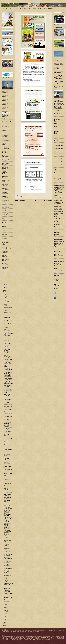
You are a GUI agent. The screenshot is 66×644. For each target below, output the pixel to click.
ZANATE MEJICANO (57, 83)
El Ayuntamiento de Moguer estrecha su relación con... (7, 549)
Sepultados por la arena (58, 275)
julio (4, 604)
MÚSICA (3, 211)
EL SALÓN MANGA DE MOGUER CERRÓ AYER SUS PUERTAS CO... (8, 410)
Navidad (3, 214)
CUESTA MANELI (5, 116)
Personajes (4, 227)
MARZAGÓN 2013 (5, 108)
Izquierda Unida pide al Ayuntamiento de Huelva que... (8, 425)
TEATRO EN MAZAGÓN (8, 335)
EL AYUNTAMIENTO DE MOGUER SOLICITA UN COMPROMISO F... (8, 591)
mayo (5, 607)
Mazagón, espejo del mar (58, 247)
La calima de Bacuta (57, 178)
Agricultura (4, 129)
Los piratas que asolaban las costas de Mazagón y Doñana (59, 212)
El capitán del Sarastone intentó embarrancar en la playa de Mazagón (58, 113)
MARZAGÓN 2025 (5, 92)
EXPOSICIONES (4, 180)
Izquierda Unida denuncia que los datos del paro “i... (8, 379)
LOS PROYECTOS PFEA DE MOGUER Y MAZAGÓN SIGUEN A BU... (8, 386)
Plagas (3, 230)
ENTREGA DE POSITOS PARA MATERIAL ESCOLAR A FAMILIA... (8, 544)
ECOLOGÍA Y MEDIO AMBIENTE (5, 172)
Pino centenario (56, 263)
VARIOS (3, 268)
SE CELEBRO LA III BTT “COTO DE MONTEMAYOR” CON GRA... (8, 484)
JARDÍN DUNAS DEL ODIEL (7, 121)
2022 (4, 290)
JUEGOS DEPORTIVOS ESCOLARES (7, 498)
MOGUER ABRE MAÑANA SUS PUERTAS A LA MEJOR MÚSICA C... (8, 459)
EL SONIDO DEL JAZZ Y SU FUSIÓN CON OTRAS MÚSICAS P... (8, 400)
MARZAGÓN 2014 (5, 107)
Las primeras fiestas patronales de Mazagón (58, 206)
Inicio (4, 8)
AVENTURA (4, 143)
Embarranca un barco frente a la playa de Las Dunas (8, 576)
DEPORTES (45, 8)
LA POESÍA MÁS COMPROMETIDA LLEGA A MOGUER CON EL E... (7, 376)
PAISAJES (4, 223)
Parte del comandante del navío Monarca (58, 259)
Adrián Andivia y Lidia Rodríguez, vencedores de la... (8, 407)
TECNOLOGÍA (4, 259)
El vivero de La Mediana (58, 141)
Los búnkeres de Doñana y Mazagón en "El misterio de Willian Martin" (58, 209)
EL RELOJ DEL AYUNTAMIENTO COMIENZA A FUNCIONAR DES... (7, 311)
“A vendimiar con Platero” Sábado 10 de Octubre (8, 508)
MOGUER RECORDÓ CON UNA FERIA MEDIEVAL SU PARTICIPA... (8, 470)
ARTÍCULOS (4, 139)
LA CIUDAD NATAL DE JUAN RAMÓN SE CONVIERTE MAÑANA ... (8, 382)
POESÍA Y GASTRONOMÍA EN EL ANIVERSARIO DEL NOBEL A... (8, 369)
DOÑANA (29, 8)
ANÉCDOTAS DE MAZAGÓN (7, 133)
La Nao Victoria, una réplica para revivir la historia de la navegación (59, 195)
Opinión (3, 219)
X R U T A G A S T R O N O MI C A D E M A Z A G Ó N (8, 321)
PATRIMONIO (4, 226)
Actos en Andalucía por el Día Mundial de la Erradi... (8, 435)
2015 (4, 300)
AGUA (3, 130)
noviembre (6, 303)
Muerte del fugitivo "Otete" (58, 255)
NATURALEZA (4, 213)
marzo (5, 610)
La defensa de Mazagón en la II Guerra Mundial (59, 188)
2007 (4, 625)
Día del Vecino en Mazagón (6, 366)
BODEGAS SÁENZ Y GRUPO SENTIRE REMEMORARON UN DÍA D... (8, 463)
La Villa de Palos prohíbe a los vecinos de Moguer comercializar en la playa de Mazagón (59, 203)
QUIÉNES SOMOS (9, 8)
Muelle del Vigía (57, 254)
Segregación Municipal (6, 248)
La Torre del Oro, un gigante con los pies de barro (58, 201)
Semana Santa (4, 251)
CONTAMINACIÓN (5, 159)
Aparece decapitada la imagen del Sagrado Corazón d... (7, 349)
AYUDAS (3, 147)
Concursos (4, 158)
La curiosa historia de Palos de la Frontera (58, 183)
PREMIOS (3, 234)
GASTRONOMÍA (5, 189)
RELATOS (3, 244)
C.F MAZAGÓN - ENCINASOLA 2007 (7, 521)
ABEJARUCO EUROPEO (58, 59)
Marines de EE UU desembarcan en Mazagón (58, 233)
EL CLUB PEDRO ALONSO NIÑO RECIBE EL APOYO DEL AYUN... (8, 454)
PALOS (25, 8)
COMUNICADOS (5, 156)
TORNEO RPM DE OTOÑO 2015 (7, 489)
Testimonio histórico (57, 276)
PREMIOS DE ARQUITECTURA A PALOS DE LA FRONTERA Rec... (7, 524)
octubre (5, 304)
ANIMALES (4, 135)
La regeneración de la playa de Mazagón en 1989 (58, 197)
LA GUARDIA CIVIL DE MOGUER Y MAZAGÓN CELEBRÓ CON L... (8, 474)
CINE (3, 155)
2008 (4, 623)
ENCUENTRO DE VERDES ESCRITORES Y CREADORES (8, 395)
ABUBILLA (56, 60)
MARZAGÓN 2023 (5, 95)
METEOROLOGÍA (5, 207)
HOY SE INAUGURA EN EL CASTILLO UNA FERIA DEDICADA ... (8, 518)
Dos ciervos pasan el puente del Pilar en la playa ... (8, 467)
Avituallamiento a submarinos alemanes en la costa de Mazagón (58, 101)
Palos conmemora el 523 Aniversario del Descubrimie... (8, 511)
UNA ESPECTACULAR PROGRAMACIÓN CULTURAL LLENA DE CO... (8, 598)
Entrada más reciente (20, 200)
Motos (3, 210)
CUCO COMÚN (56, 68)
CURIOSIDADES (5, 163)
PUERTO (3, 239)
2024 (4, 287)
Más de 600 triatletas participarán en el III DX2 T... (7, 315)
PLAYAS (3, 231)
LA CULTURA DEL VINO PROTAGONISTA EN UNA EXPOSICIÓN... (8, 308)
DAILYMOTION (56, 285)
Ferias (3, 181)
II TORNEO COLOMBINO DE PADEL (8, 432)
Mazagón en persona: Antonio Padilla (57, 237)
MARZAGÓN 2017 (5, 103)
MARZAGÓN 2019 (5, 100)
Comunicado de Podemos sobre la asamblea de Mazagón (8, 390)
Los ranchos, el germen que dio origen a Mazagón (58, 218)
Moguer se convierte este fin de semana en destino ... (8, 555)
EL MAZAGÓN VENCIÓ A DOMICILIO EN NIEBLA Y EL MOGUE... (8, 414)
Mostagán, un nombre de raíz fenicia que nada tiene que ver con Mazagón (59, 252)
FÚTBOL (3, 188)
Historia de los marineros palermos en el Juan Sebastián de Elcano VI (58, 161)
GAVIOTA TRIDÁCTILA (58, 75)
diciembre (5, 301)
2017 (4, 297)
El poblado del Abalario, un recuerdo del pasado (58, 135)
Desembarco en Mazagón (58, 108)
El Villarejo (56, 140)
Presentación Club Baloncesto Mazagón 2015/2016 (7, 447)
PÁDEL (3, 222)
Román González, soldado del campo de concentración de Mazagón (59, 268)
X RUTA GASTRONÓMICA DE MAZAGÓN (8, 330)
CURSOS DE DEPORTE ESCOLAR (7, 537)
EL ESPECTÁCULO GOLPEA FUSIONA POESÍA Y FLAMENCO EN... (8, 362)
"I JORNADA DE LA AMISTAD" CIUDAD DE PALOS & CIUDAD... (8, 584)
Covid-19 (3, 160)
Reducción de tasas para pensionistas (8, 569)
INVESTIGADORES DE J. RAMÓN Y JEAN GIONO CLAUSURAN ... (8, 438)
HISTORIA (34, 8)
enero (5, 613)
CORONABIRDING (57, 67)
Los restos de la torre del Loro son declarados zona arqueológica (59, 221)
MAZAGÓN (16, 8)
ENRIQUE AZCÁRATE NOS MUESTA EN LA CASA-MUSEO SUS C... (8, 562)
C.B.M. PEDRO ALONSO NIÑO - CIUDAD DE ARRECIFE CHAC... (8, 501)
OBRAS (3, 218)
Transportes (4, 264)
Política (3, 233)
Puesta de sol (4, 241)
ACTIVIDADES (4, 126)
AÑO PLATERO (4, 136)
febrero (5, 611)
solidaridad (4, 255)
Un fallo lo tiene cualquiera (6, 581)
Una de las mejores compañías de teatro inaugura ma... (7, 318)
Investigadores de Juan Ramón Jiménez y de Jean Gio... (7, 444)
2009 (4, 622)
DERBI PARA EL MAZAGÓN (6, 579)
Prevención (4, 235)
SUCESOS (50, 8)
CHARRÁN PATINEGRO (58, 63)
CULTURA (39, 8)
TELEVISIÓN (4, 260)
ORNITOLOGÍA (4, 221)
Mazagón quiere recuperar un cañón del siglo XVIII (59, 244)
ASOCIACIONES (5, 140)
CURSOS (3, 164)
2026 (4, 284)
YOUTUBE (56, 288)
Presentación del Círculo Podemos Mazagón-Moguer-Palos (8, 495)
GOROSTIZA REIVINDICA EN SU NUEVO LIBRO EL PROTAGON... (7, 514)
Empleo (3, 177)
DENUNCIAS (4, 167)
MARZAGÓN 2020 (5, 99)
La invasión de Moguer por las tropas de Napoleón (58, 192)
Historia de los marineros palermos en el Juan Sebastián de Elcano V (58, 158)
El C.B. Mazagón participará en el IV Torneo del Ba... (7, 527)
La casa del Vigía (57, 179)
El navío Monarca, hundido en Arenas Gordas (58, 129)
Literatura (3, 205)
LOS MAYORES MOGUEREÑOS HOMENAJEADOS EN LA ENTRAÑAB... (8, 356)
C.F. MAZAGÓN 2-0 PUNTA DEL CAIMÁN (8, 347)
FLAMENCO (4, 185)
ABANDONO (4, 125)
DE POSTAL (6, 305)
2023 (4, 288)
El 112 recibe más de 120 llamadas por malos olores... (8, 420)
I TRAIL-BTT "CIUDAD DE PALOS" (8, 352)
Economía (3, 173)
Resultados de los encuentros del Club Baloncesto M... (7, 341)
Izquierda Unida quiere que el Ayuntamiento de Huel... (8, 333)
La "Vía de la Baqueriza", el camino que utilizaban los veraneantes (58, 175)
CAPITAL (3, 151)
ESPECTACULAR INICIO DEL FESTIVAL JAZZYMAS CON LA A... (8, 429)
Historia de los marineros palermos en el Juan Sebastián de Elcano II (58, 149)
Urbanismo (4, 267)
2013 (4, 616)
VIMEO (55, 284)
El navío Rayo (56, 131)
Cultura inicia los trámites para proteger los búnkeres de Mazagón (59, 104)
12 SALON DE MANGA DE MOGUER (8, 423)
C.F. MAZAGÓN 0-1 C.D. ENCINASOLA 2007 (8, 503)
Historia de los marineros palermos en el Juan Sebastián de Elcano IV (58, 155)
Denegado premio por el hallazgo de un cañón (58, 107)
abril (5, 608)
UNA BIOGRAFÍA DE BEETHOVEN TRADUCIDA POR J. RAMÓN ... (7, 540)
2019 (4, 294)
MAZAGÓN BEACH (10, 4)
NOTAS (3, 217)
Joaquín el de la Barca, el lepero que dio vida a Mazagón (58, 172)
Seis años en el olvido (57, 274)
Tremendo (5, 546)
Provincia (3, 238)
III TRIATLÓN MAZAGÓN (6, 328)
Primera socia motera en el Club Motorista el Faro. (8, 338)
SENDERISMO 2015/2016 (8, 595)
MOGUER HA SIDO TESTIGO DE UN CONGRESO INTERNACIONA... (7, 480)
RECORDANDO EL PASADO (7, 242)
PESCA (3, 229)
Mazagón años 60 (57, 234)
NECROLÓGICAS (5, 215)
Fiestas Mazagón (5, 184)
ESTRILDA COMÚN (57, 72)
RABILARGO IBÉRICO (58, 78)
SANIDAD (3, 247)
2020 (4, 293)
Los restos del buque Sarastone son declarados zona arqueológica (58, 224)
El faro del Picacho (57, 119)
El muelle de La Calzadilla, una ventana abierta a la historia (58, 126)
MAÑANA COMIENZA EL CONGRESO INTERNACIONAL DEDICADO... (8, 531)
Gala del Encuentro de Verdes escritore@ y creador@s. (7, 344)
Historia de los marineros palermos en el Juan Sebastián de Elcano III (58, 152)
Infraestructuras (4, 200)
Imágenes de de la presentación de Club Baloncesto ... (8, 372)
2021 (4, 291)
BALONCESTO (4, 148)
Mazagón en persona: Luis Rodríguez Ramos (58, 239)
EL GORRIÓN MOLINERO (58, 71)
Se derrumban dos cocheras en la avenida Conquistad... (8, 552)
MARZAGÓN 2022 (5, 96)
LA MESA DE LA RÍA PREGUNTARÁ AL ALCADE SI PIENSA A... (7, 324)
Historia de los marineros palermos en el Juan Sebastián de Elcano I (58, 146)
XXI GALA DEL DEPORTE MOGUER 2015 (8, 586)
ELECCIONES (4, 176)
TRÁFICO (3, 263)
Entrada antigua (48, 200)
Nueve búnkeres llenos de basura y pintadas (58, 257)
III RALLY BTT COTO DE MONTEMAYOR (8, 505)
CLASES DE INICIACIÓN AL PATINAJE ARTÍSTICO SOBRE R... (8, 417)
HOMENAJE (4, 193)
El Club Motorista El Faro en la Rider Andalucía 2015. (8, 441)
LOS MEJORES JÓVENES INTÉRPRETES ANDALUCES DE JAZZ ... (8, 450)
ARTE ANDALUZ (57, 280)
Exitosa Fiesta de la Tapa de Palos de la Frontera (8, 477)
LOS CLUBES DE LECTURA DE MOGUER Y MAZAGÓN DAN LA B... (8, 572)
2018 (4, 296)
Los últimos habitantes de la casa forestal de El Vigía (59, 230)
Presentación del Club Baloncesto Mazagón (7, 397)
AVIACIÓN (4, 144)
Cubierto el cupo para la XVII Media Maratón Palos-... (8, 534)
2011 (4, 619)
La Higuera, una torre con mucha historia (58, 190)
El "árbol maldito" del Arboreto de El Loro (57, 110)
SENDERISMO (21, 196)
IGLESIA (3, 196)
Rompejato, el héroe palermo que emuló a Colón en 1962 (59, 270)
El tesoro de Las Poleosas (58, 139)
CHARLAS (4, 152)
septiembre (6, 601)
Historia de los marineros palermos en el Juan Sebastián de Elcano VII (58, 164)
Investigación (4, 201)
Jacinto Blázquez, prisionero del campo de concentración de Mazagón (59, 169)
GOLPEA (5, 392)
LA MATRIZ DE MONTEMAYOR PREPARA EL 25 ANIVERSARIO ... (7, 565)
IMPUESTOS (4, 197)
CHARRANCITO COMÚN (58, 64)
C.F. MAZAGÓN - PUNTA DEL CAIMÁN (8, 360)
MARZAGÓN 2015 (5, 106)
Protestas (3, 237)
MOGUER (21, 8)
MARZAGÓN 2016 (5, 104)
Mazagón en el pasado (58, 235)
